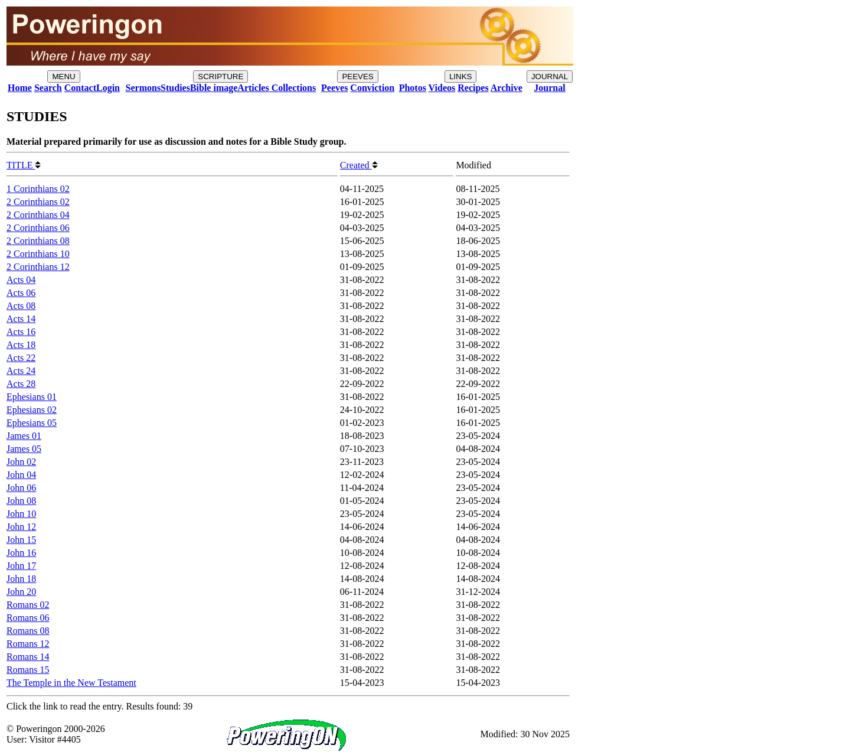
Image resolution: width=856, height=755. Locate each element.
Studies (175, 88)
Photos (412, 88)
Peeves (334, 88)
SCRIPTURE (220, 76)
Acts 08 (20, 306)
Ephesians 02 (31, 410)
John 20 (21, 592)
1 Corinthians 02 (38, 189)
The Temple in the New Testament (71, 683)
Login (108, 88)
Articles (253, 88)
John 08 (21, 501)
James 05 (23, 449)
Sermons (143, 88)
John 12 (21, 527)
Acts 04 (20, 280)
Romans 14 (27, 657)
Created (359, 165)
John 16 (21, 553)
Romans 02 (27, 605)
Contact (80, 88)
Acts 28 (20, 384)
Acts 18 (20, 345)
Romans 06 (27, 618)
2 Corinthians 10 (38, 254)
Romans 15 (27, 670)
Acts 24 (20, 371)
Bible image (213, 88)
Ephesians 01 (31, 397)
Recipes (473, 88)
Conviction (372, 88)
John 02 (21, 462)
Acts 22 (20, 358)
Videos (442, 88)
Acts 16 (20, 332)
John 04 (21, 475)
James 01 (23, 436)
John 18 (21, 579)
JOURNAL (549, 76)
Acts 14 (20, 319)
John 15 (21, 540)
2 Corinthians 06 (38, 228)
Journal (549, 88)
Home (20, 88)
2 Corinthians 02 (38, 202)
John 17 (21, 566)
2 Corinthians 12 (38, 267)
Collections (292, 88)
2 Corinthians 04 (38, 215)
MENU (63, 76)
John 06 (21, 488)
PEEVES (357, 76)
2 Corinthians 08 (38, 241)
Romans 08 (27, 631)
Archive (506, 88)
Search (48, 88)
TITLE (23, 165)
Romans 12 (27, 644)
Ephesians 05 (31, 423)
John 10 (21, 514)
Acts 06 (20, 293)
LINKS (460, 76)
